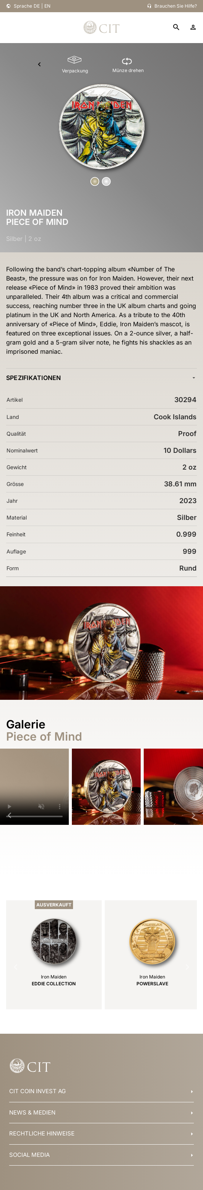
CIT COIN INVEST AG (37, 1091)
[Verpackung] (75, 64)
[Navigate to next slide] (193, 815)
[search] (176, 27)
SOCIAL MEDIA (29, 1154)
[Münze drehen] (128, 64)
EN (47, 6)
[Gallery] (101, 815)
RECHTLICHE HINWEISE (42, 1133)
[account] (193, 27)
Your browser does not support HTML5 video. (34, 787)
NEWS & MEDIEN (32, 1112)
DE (37, 6)
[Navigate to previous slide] (9, 815)
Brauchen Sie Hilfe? (175, 6)
